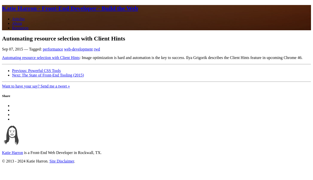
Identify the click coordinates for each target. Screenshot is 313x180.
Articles (18, 19)
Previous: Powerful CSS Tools (36, 70)
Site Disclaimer (61, 161)
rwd (97, 49)
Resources (20, 28)
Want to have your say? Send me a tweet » (36, 86)
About (17, 23)
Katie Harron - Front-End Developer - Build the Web (70, 8)
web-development (78, 49)
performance (53, 49)
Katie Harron (12, 152)
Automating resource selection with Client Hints (41, 58)
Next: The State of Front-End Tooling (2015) (48, 75)
